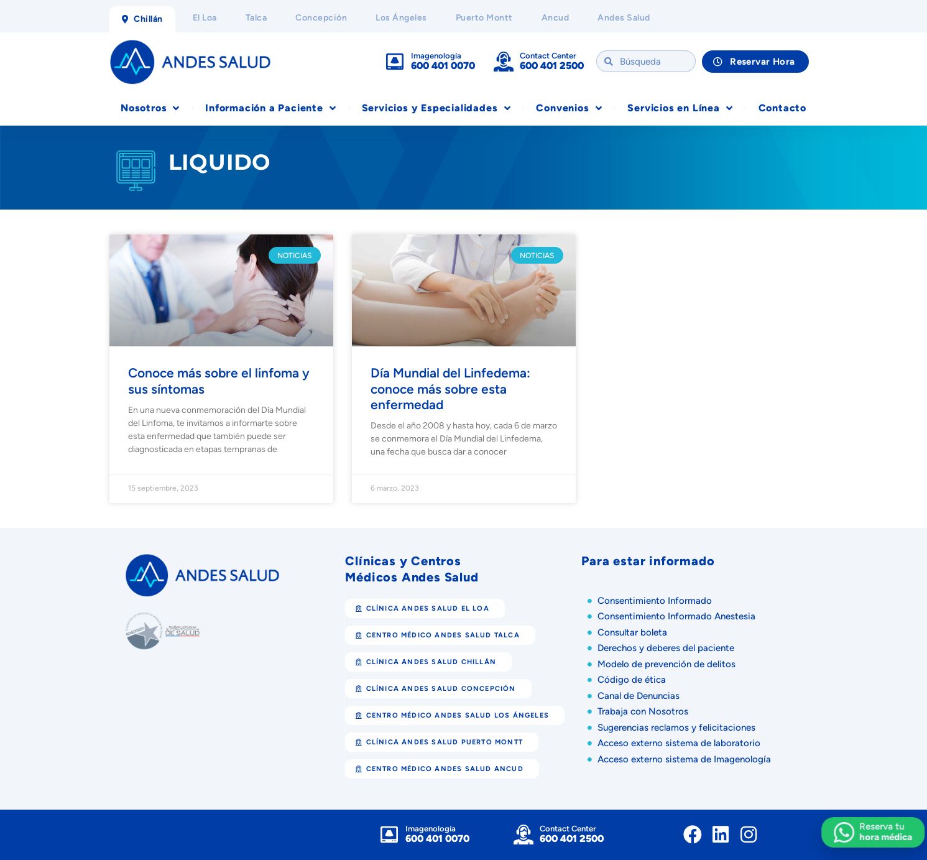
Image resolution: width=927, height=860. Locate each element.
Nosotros (150, 108)
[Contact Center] (504, 62)
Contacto (782, 108)
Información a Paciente (270, 108)
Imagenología (436, 55)
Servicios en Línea (679, 108)
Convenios (569, 108)
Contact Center (548, 55)
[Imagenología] (395, 62)
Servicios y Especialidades (436, 108)
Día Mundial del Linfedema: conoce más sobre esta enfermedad (450, 388)
